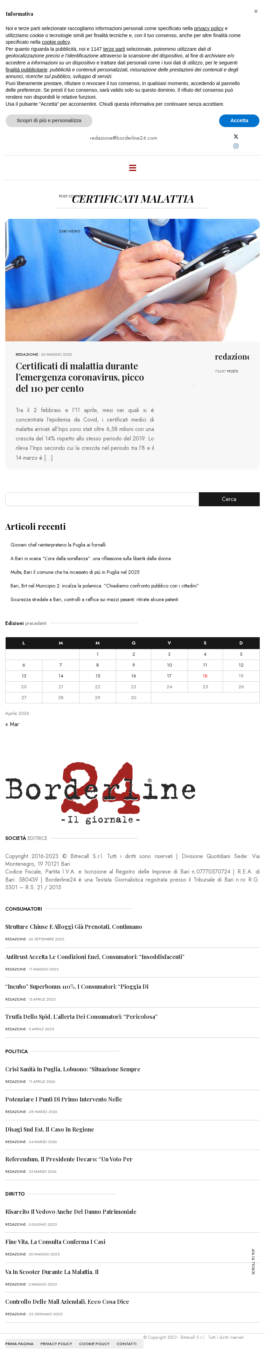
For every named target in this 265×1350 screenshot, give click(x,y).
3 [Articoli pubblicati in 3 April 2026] (169, 654)
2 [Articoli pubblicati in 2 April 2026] (133, 654)
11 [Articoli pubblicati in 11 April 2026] (205, 665)
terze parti (114, 49)
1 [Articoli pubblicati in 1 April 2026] (98, 654)
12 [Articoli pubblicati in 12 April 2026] (241, 665)
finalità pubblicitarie (26, 69)
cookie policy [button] (56, 42)
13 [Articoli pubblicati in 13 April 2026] (24, 676)
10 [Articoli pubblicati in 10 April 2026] (169, 665)
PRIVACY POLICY (56, 1343)
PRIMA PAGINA (19, 1343)
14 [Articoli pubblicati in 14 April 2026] (60, 676)
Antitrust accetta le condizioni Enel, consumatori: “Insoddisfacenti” (94, 956)
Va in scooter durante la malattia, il (52, 1271)
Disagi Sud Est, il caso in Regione (49, 1129)
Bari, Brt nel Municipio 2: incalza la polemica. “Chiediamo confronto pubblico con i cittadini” (105, 585)
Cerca (229, 499)
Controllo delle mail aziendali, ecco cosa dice (67, 1301)
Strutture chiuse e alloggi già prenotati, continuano (73, 926)
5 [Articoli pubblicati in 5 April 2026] (241, 654)
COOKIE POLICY (94, 1343)
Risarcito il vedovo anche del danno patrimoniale (71, 1211)
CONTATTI (127, 1343)
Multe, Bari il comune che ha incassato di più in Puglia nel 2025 (75, 572)
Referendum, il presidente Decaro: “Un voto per (69, 1159)
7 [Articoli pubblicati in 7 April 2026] (61, 665)
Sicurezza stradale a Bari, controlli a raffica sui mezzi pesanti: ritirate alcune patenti (94, 599)
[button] (255, 11)
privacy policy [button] (209, 28)
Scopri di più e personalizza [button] (49, 120)
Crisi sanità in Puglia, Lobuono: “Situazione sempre (72, 1069)
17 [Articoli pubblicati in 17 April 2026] (169, 676)
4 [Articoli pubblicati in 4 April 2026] (205, 654)
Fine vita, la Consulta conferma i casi (55, 1241)
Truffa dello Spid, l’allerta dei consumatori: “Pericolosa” (81, 1016)
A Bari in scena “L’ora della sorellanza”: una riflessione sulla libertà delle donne (91, 558)
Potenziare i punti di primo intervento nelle (63, 1099)
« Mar (12, 724)
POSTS (232, 371)
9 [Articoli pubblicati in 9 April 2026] (133, 665)
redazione (27, 354)
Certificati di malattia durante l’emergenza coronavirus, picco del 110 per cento (80, 377)
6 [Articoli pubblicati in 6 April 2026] (23, 665)
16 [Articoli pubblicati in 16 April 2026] (133, 676)
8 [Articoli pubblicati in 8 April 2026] (97, 665)
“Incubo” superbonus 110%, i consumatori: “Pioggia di (76, 986)
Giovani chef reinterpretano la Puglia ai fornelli (58, 544)
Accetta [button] (239, 120)
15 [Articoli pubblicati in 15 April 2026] (98, 676)
